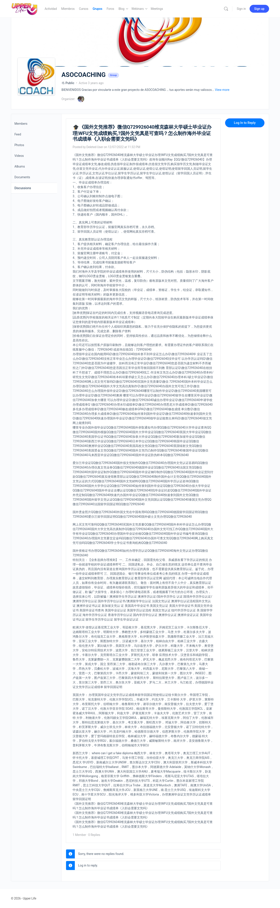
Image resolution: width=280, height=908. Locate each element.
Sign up (259, 8)
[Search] (226, 8)
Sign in (241, 8)
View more (222, 90)
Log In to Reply (245, 123)
